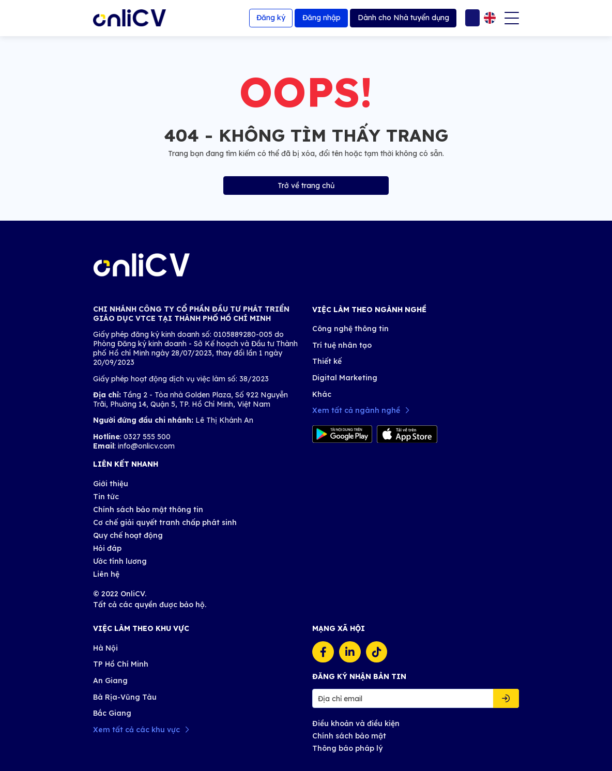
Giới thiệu (110, 483)
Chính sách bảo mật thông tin (148, 509)
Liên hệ (106, 574)
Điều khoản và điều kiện (356, 723)
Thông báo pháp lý (347, 748)
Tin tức (106, 496)
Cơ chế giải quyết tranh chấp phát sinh (165, 522)
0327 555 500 (146, 436)
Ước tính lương (120, 561)
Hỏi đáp (107, 548)
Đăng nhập (321, 17)
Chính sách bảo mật (349, 736)
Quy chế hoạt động (128, 535)
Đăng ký (270, 17)
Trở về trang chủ (306, 185)
